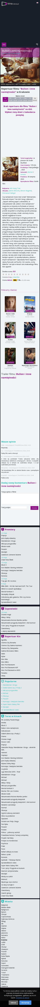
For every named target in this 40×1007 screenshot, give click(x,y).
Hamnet (10, 365)
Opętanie (4, 819)
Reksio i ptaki (6, 854)
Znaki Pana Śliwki (7, 560)
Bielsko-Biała (5, 907)
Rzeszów (4, 961)
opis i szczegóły (20, 84)
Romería (4, 857)
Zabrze (3, 984)
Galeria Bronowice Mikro (9, 651)
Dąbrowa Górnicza (7, 919)
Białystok (4, 905)
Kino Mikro (5, 662)
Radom (3, 954)
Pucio (3, 849)
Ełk (2, 924)
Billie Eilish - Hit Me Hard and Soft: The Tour (16, 586)
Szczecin (4, 970)
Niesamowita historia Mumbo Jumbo (14, 620)
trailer (29, 84)
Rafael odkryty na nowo (9, 852)
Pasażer (29, 340)
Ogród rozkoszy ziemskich (10, 813)
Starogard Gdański (8, 968)
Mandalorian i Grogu (8, 541)
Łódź (3, 944)
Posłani (3, 830)
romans (23, 174)
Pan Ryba (4, 824)
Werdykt (4, 552)
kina (13, 3)
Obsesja (4, 573)
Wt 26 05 (15, 99)
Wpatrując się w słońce (29, 365)
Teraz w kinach (13, 716)
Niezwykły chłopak (7, 594)
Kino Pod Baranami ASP (9, 667)
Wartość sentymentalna (9, 871)
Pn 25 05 (10, 99)
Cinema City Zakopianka (9, 648)
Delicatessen (5, 731)
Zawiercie (4, 986)
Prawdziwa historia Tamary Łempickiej (14, 835)
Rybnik (3, 958)
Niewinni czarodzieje (8, 805)
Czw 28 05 (25, 99)
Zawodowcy (5, 628)
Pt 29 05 (30, 99)
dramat (30, 172)
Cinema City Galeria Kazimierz (11, 645)
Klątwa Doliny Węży (8, 763)
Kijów (3, 656)
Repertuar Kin (12, 636)
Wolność (4, 879)
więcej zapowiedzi (9, 631)
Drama (10, 340)
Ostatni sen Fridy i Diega (10, 821)
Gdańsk (4, 926)
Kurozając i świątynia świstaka (11, 570)
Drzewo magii (6, 614)
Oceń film (16, 277)
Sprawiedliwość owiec (9, 602)
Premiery (10, 529)
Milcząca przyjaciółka (8, 544)
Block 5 (3, 565)
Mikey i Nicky (5, 617)
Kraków (4, 940)
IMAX (3, 654)
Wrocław (4, 982)
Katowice (4, 935)
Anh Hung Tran (12, 55)
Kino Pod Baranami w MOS (10, 670)
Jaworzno (4, 933)
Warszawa (4, 977)
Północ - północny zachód (10, 832)
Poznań (4, 951)
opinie (34, 84)
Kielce (3, 938)
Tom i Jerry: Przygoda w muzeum (13, 626)
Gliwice (3, 931)
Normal (4, 808)
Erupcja (29, 314)
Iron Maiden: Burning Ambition (12, 568)
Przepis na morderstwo (9, 841)
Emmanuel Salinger (9, 193)
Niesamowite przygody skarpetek (13, 799)
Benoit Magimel (26, 191)
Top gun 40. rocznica (8, 581)
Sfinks (3, 676)
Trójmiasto (5, 975)
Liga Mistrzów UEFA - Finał (10, 772)
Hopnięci (4, 755)
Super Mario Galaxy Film (11, 704)
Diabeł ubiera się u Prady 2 (12, 688)
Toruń (3, 972)
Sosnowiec (5, 965)
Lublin (3, 942)
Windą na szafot (7, 876)
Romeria (4, 576)
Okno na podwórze (8, 816)
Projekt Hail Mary (7, 838)
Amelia (3, 723)
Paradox (4, 673)
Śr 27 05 (20, 99)
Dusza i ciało (10, 314)
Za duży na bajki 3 (7, 885)
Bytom (3, 912)
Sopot (3, 963)
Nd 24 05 (5, 99)
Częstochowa (6, 917)
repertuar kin (10, 84)
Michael (5, 693)
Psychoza (4, 843)
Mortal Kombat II (7, 592)
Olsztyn (4, 947)
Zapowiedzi (11, 608)
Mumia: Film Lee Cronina (9, 791)
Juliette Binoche (14, 191)
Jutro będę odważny (8, 538)
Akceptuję (25, 1003)
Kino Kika (4, 659)
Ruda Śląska (5, 956)
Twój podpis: (6, 507)
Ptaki (3, 846)
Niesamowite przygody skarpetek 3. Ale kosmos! (18, 623)
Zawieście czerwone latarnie (11, 555)
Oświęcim (4, 949)
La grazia (4, 769)
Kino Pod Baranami (8, 665)
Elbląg (3, 921)
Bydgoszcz (5, 910)
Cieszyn (4, 914)
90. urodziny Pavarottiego (10, 720)
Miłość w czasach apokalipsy (11, 589)
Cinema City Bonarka (8, 643)
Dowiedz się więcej (22, 998)
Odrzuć (13, 1003)
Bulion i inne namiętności (10, 728)
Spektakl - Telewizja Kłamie (10, 860)
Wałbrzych (5, 979)
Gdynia (3, 928)
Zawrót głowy (6, 893)
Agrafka (4, 640)
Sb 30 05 (35, 99)
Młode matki (5, 546)
